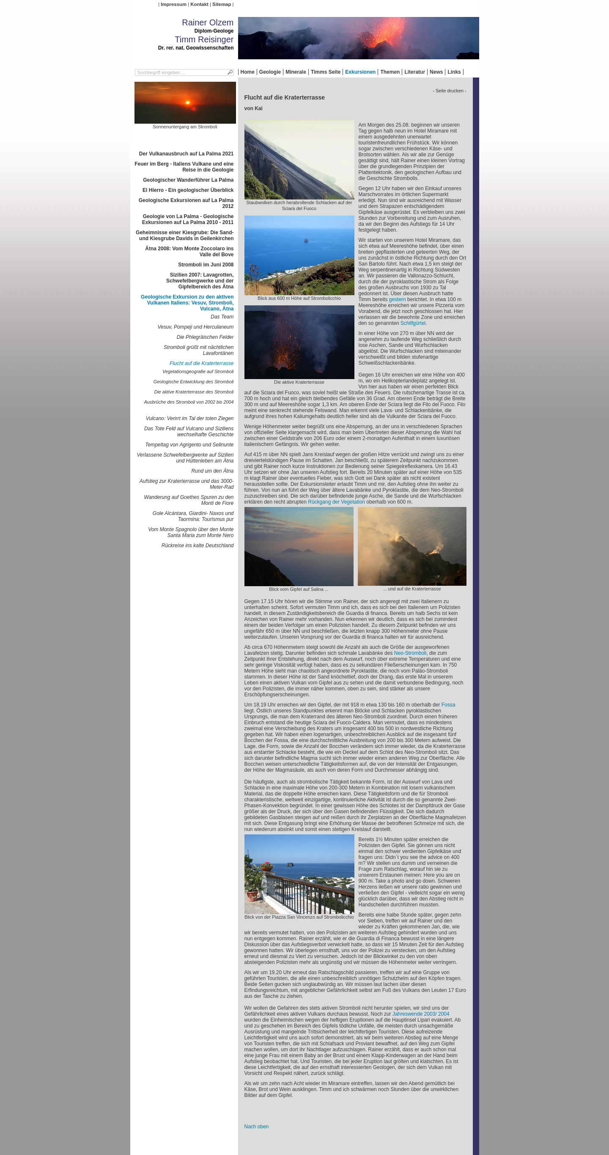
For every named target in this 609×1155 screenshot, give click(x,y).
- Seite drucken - (449, 90)
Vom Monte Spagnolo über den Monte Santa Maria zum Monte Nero (190, 532)
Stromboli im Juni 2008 (205, 265)
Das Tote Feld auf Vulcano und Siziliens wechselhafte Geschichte (188, 432)
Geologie (270, 72)
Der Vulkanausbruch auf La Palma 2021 (186, 154)
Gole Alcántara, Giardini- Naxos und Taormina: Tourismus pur (193, 516)
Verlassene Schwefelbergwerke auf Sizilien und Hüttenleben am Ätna (185, 458)
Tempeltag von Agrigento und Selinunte (189, 445)
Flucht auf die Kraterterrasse (201, 363)
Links (454, 72)
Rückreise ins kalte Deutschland (198, 545)
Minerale (295, 72)
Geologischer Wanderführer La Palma (188, 180)
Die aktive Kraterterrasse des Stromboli (194, 391)
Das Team (222, 317)
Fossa (448, 705)
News (436, 72)
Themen (390, 72)
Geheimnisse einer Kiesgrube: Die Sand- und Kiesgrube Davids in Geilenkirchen (184, 235)
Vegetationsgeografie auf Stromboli (197, 371)
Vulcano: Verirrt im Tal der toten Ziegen (190, 418)
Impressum (174, 4)
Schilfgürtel (413, 323)
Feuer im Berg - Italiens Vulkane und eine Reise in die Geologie (183, 167)
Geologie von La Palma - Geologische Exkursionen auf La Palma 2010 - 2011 (188, 219)
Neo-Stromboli (410, 653)
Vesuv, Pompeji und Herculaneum (195, 327)
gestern (397, 299)
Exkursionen (360, 72)
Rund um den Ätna (212, 471)
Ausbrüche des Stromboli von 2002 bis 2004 (189, 401)
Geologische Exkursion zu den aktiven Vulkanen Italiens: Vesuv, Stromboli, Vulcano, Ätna (187, 303)
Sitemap (221, 4)
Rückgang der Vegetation (336, 502)
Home (248, 72)
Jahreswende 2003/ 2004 (421, 1014)
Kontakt (199, 4)
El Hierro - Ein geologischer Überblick (188, 190)
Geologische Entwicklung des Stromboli (194, 381)
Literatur (414, 72)
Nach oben (256, 1127)
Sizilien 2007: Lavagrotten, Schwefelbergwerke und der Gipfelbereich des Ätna (199, 281)
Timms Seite (325, 72)
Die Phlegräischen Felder (205, 337)
